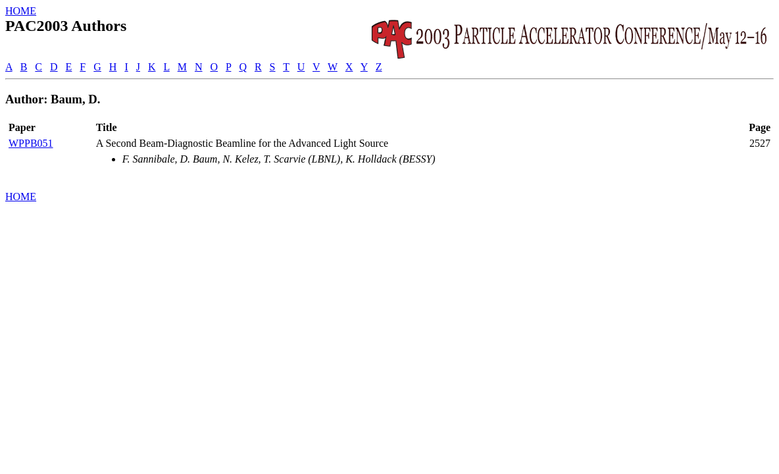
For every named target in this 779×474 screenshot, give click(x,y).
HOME (20, 10)
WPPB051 (31, 143)
